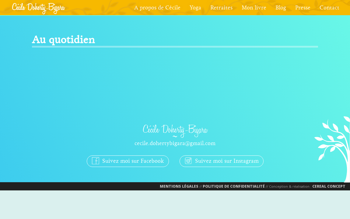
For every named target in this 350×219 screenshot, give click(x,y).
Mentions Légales (179, 186)
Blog (280, 7)
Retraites (221, 7)
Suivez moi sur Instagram (221, 160)
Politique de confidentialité (234, 186)
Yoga (195, 7)
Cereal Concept (328, 186)
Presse (302, 7)
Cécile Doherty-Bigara (38, 8)
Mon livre (254, 7)
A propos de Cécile (157, 7)
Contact (329, 7)
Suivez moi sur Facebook (128, 160)
